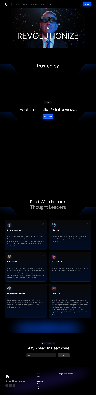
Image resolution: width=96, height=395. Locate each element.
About (38, 379)
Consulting (40, 381)
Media (38, 383)
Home (38, 376)
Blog (38, 386)
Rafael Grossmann (15, 381)
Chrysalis (70, 374)
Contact (39, 388)
